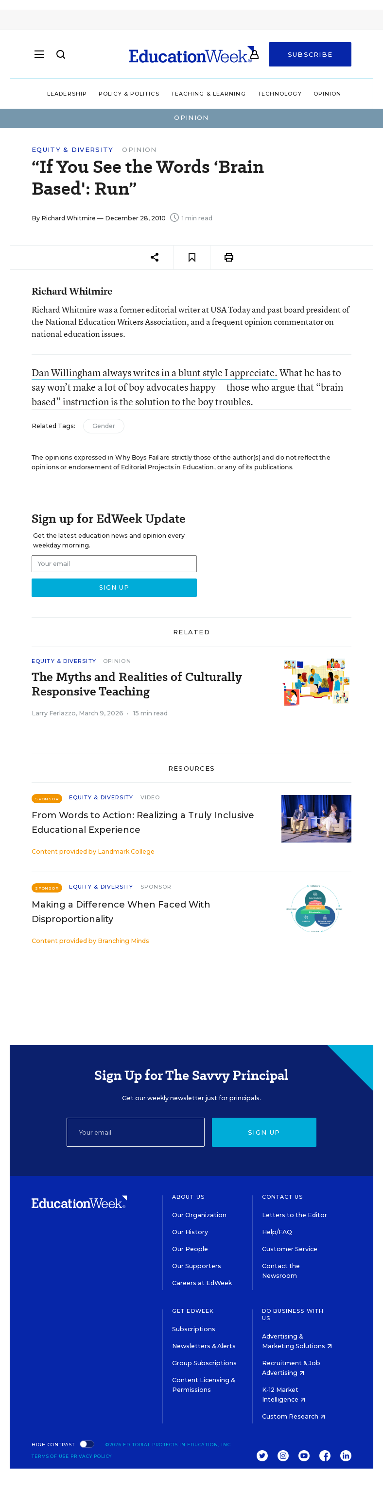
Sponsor (156, 886)
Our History (190, 1232)
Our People (190, 1249)
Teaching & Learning (208, 93)
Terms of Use (50, 1456)
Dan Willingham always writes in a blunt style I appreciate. (155, 372)
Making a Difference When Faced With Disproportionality (121, 912)
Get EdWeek (193, 1310)
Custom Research (293, 1416)
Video (150, 797)
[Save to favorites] (192, 257)
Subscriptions (193, 1329)
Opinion (327, 93)
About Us (188, 1196)
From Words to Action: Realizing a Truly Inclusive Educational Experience (143, 822)
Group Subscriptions (204, 1363)
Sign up (264, 1132)
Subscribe (310, 54)
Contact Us (282, 1196)
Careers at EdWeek (202, 1283)
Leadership (67, 93)
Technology (280, 93)
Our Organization (199, 1215)
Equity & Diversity (72, 149)
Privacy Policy (91, 1456)
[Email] (136, 1132)
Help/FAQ (277, 1232)
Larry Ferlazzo (54, 713)
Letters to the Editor (294, 1215)
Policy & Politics (129, 93)
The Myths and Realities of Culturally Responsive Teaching (137, 684)
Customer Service (289, 1249)
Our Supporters (196, 1266)
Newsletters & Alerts (204, 1346)
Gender (103, 426)
